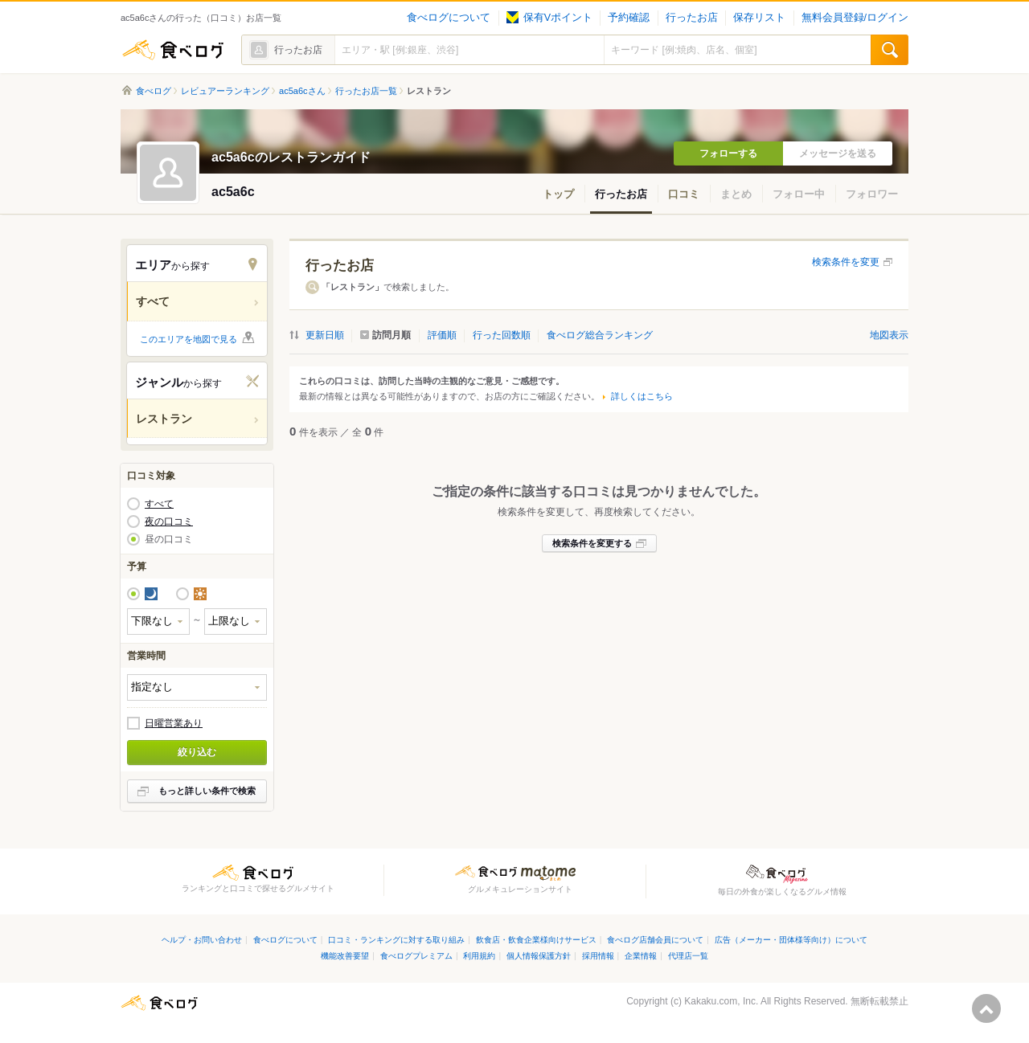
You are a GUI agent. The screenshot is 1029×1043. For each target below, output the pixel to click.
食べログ (173, 49)
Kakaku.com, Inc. (721, 1001)
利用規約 (479, 955)
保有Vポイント (549, 17)
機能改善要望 (345, 955)
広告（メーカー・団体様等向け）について (791, 939)
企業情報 (641, 955)
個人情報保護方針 (538, 955)
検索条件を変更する (592, 543)
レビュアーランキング (225, 91)
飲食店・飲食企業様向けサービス (536, 939)
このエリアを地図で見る (188, 339)
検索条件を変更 (845, 262)
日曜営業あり (174, 723)
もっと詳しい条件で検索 (207, 791)
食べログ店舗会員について (655, 939)
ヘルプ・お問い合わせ (202, 939)
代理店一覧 (688, 955)
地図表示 (889, 335)
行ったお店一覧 (366, 91)
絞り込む (197, 752)
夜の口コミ (169, 521)
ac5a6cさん (302, 91)
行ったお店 (692, 17)
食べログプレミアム (416, 955)
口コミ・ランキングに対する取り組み (396, 939)
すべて (159, 503)
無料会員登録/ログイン (854, 17)
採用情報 (598, 955)
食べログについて (448, 17)
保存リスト (759, 17)
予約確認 (629, 17)
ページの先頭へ (986, 1008)
